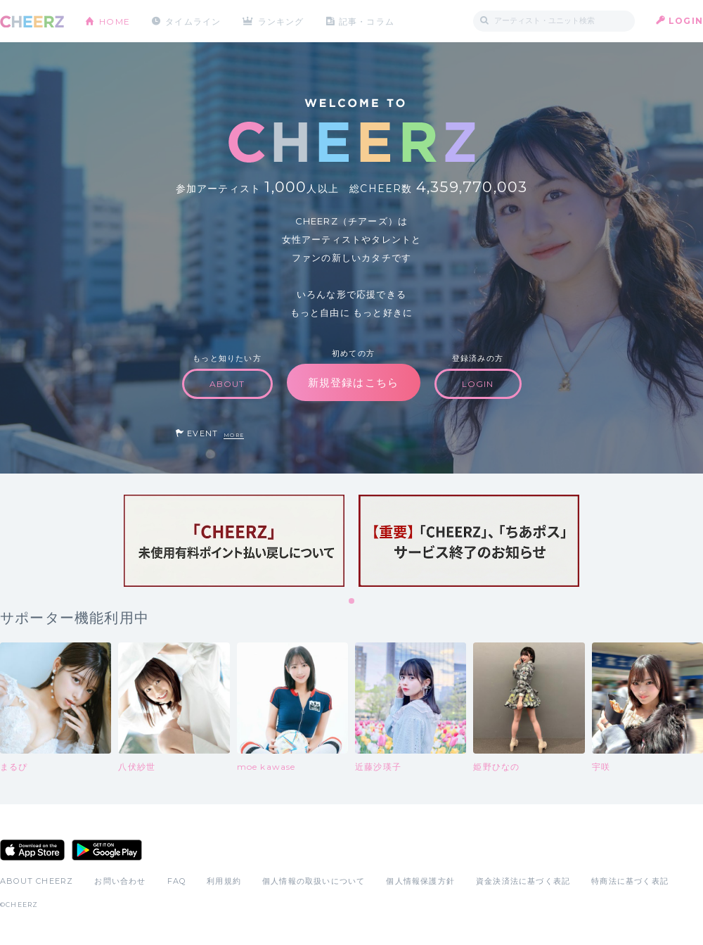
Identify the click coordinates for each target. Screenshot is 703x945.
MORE (234, 435)
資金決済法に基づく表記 (523, 881)
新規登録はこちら (353, 382)
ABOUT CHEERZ (36, 881)
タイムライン (193, 20)
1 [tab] (352, 601)
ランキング (282, 20)
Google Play (107, 850)
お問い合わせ (120, 881)
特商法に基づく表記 (630, 881)
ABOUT (227, 384)
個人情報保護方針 (420, 881)
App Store (32, 850)
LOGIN (686, 20)
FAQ (176, 881)
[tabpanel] (234, 541)
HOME (114, 20)
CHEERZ (32, 21)
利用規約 (224, 881)
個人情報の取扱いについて (313, 881)
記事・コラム (367, 20)
